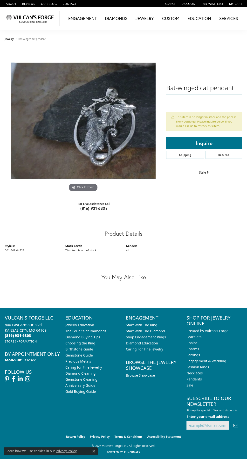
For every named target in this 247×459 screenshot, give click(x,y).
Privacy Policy (100, 437)
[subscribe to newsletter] (235, 425)
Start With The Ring (141, 325)
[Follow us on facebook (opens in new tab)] (13, 379)
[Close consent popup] (93, 451)
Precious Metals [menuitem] (78, 361)
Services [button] (228, 18)
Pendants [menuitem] (194, 379)
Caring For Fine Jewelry (144, 349)
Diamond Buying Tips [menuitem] (82, 337)
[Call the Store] (18, 335)
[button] (170, 3)
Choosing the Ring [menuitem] (80, 343)
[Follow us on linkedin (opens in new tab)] (20, 379)
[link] (10, 3)
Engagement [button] (82, 18)
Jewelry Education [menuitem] (79, 325)
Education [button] (199, 18)
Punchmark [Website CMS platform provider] (132, 452)
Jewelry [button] (145, 18)
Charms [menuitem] (192, 349)
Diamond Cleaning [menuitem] (80, 373)
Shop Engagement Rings (146, 337)
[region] (83, 120)
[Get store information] (21, 341)
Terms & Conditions (129, 437)
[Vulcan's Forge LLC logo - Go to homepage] (31, 18)
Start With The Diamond (145, 331)
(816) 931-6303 (94, 208)
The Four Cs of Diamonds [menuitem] (85, 331)
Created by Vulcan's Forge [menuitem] (207, 330)
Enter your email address (207, 416)
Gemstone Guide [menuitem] (79, 355)
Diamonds (116, 18)
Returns (223, 155)
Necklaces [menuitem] (194, 373)
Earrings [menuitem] (193, 355)
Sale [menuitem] (189, 385)
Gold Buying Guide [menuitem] (80, 391)
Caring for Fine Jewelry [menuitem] (83, 367)
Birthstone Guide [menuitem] (79, 349)
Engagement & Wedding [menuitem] (206, 361)
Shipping (185, 155)
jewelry (9, 39)
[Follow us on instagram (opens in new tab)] (27, 379)
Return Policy (75, 437)
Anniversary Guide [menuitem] (80, 385)
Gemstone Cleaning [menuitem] (81, 379)
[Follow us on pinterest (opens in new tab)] (7, 379)
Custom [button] (170, 18)
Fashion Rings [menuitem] (197, 367)
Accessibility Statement (164, 437)
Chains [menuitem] (192, 343)
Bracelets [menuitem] (193, 337)
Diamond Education (142, 343)
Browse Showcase (140, 375)
